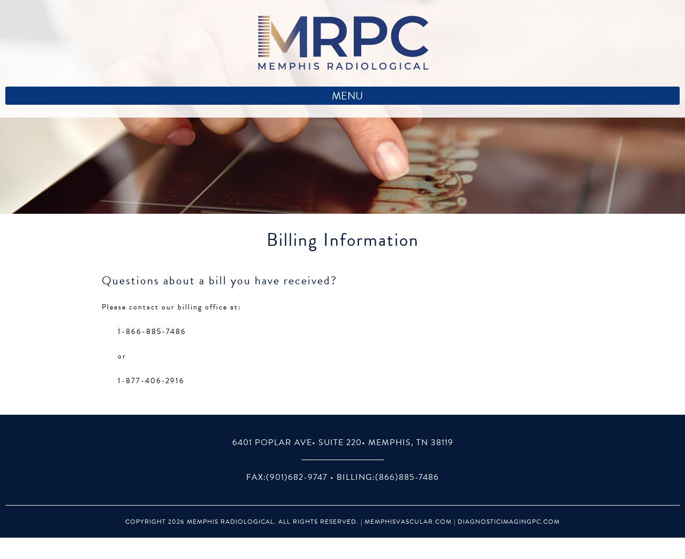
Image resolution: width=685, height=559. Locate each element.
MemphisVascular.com (408, 521)
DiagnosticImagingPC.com (509, 521)
